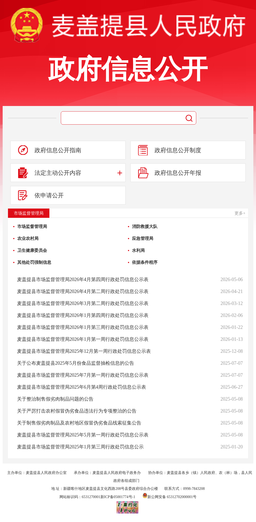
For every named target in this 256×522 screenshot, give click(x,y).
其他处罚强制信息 (34, 262)
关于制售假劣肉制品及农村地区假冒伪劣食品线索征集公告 (79, 423)
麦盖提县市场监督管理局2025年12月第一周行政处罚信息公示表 (84, 351)
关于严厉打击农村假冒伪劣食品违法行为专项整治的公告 (76, 411)
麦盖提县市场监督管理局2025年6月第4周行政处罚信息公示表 (81, 387)
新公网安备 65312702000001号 (170, 497)
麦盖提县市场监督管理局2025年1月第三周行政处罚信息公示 (80, 446)
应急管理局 (142, 238)
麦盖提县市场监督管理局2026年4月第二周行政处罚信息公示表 (82, 291)
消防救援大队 (144, 226)
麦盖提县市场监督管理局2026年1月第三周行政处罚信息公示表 (82, 327)
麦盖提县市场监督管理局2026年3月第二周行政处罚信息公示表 (82, 303)
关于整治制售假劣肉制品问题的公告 (55, 399)
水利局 (138, 250)
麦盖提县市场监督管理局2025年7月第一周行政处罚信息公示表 (82, 375)
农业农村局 (28, 238)
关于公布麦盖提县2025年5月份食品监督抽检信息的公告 (75, 363)
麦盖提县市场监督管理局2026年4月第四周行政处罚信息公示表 (82, 279)
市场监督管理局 (32, 226)
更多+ (239, 213)
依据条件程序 (144, 262)
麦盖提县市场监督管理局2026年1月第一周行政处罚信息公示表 (82, 339)
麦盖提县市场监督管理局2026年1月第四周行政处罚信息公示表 (82, 315)
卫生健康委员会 (32, 250)
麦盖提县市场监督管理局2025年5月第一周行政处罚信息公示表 (82, 435)
